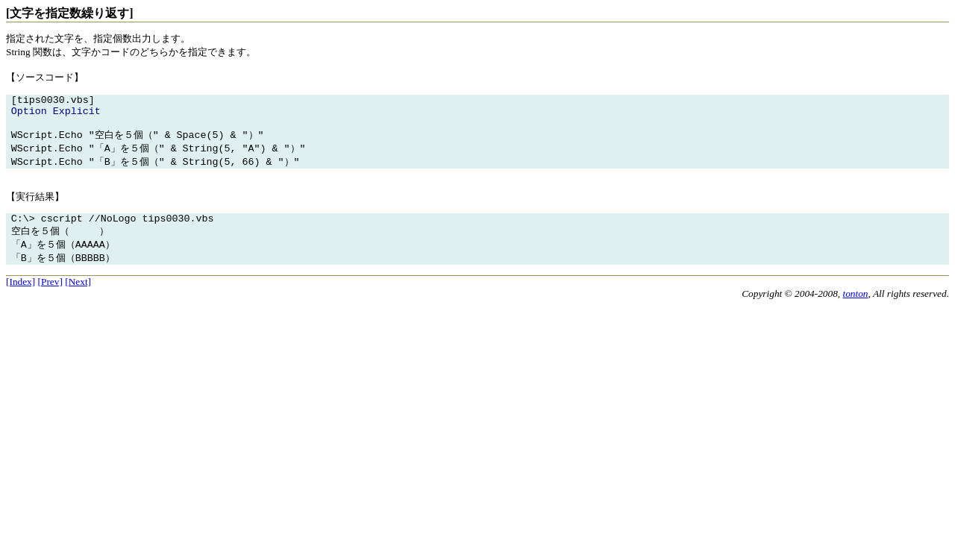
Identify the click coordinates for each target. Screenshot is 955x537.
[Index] (20, 295)
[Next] (78, 295)
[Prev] (50, 295)
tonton (855, 307)
